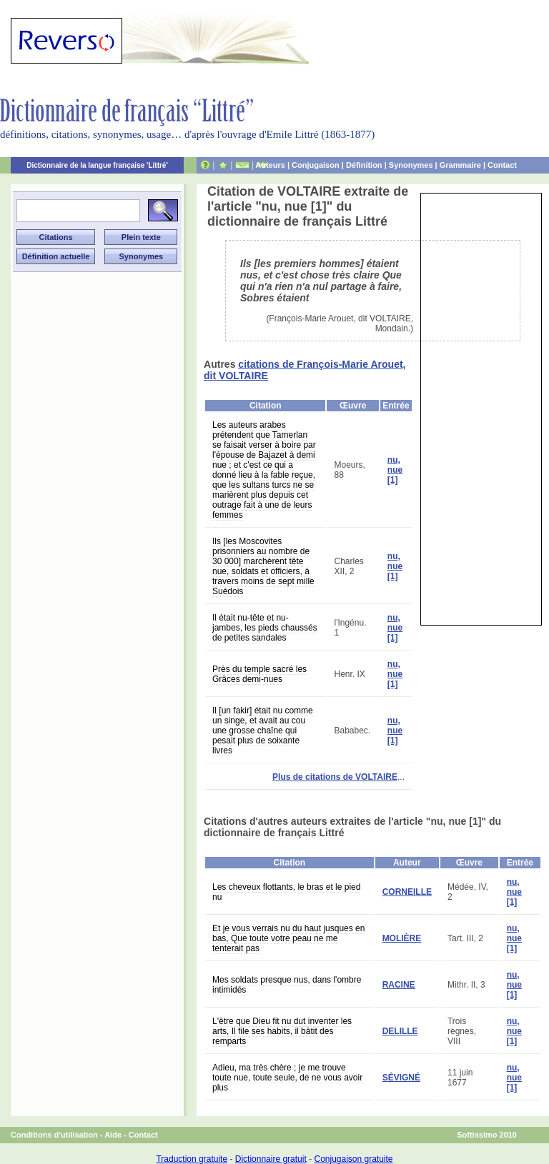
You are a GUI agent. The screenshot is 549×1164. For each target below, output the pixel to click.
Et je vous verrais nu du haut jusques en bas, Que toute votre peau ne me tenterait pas (288, 938)
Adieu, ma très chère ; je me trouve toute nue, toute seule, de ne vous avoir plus (287, 1078)
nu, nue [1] (394, 470)
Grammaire (460, 165)
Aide (113, 1134)
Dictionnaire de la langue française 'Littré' (97, 165)
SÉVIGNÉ (401, 1078)
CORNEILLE (407, 892)
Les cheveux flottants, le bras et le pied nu (286, 892)
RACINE (398, 985)
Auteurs (270, 165)
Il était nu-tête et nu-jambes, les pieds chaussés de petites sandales (264, 628)
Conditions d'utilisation (54, 1134)
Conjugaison (316, 165)
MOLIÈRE (402, 938)
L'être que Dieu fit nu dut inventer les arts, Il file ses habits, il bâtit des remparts (282, 1031)
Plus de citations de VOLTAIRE (334, 777)
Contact (502, 165)
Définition (364, 165)
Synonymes (411, 165)
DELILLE (400, 1031)
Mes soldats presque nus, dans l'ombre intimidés (286, 985)
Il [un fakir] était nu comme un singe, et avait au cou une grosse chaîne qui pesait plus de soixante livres (262, 731)
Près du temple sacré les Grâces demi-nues (259, 674)
